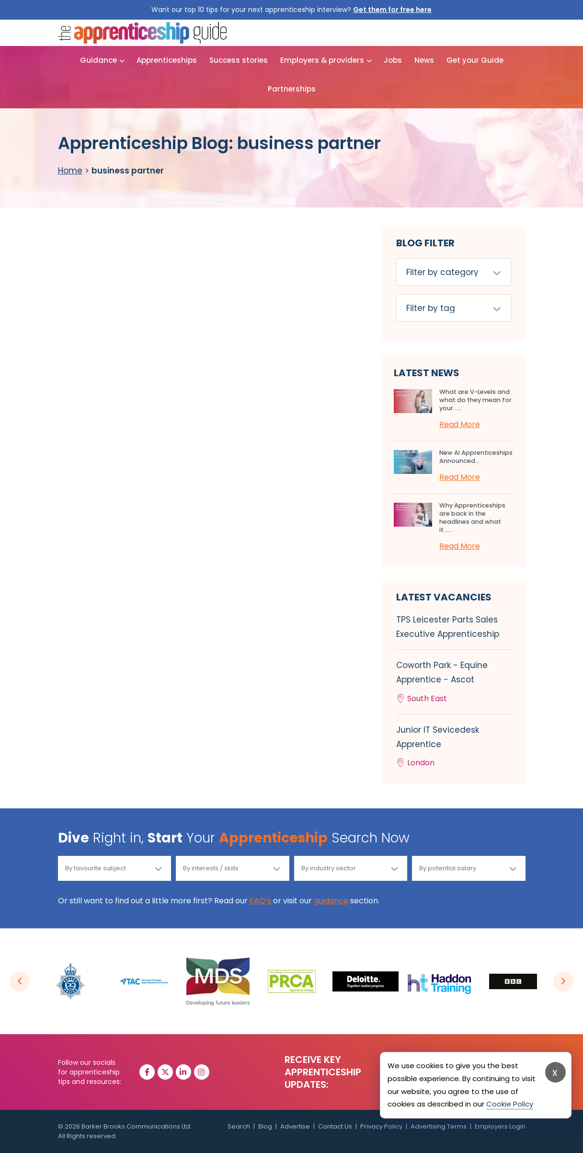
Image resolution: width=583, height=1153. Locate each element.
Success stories (238, 60)
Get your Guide (474, 60)
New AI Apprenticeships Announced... (476, 457)
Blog (265, 1126)
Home (70, 170)
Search (239, 1126)
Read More (459, 424)
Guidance (98, 60)
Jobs (393, 60)
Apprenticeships (167, 60)
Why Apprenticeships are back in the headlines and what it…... (472, 517)
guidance (331, 900)
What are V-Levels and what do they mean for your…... (475, 400)
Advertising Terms (439, 1126)
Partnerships (292, 89)
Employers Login (500, 1126)
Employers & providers (322, 60)
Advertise (295, 1126)
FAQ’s (260, 900)
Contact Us (335, 1126)
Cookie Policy (509, 1104)
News (424, 60)
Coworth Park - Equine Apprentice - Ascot (453, 682)
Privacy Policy (381, 1126)
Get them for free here (392, 9)
